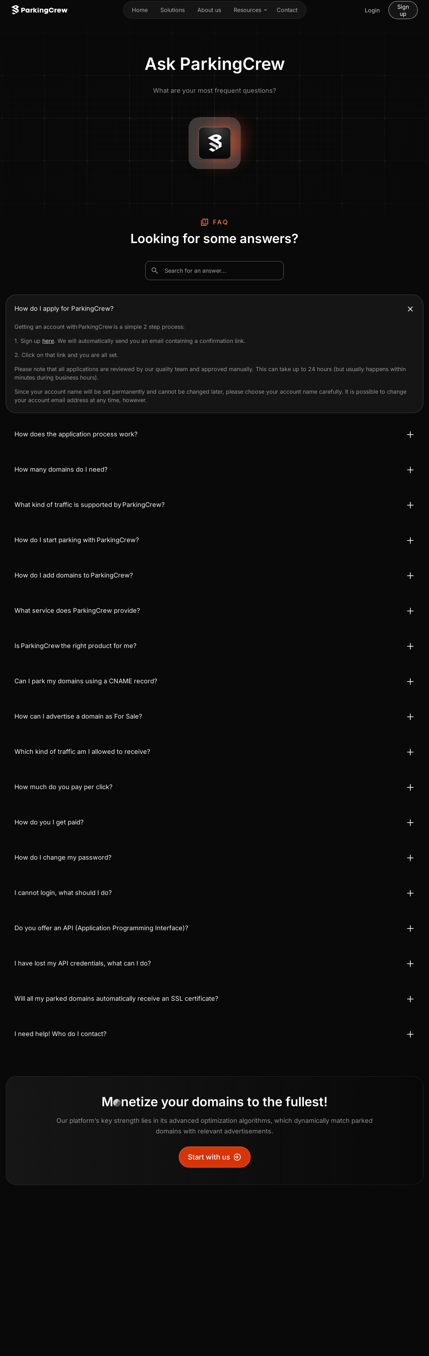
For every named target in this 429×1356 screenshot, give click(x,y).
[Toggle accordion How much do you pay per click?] (214, 787)
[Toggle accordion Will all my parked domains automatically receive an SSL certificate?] (214, 998)
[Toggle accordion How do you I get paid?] (214, 822)
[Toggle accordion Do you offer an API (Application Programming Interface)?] (214, 928)
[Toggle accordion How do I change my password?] (214, 857)
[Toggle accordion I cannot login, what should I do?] (214, 893)
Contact (287, 9)
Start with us (214, 1157)
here (48, 340)
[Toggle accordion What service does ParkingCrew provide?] (214, 610)
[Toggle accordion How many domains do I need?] (214, 469)
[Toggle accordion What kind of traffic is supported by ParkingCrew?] (214, 505)
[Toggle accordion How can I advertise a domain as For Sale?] (214, 716)
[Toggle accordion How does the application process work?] (214, 434)
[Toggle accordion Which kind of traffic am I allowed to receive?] (214, 751)
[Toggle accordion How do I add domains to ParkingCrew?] (214, 575)
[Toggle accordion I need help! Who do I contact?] (214, 1034)
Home (140, 9)
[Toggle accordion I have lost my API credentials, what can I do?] (214, 963)
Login (372, 10)
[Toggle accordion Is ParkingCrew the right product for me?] (214, 646)
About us (209, 9)
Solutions (172, 9)
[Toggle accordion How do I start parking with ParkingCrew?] (214, 540)
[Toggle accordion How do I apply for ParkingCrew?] (214, 308)
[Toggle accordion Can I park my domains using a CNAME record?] (214, 681)
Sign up (403, 10)
